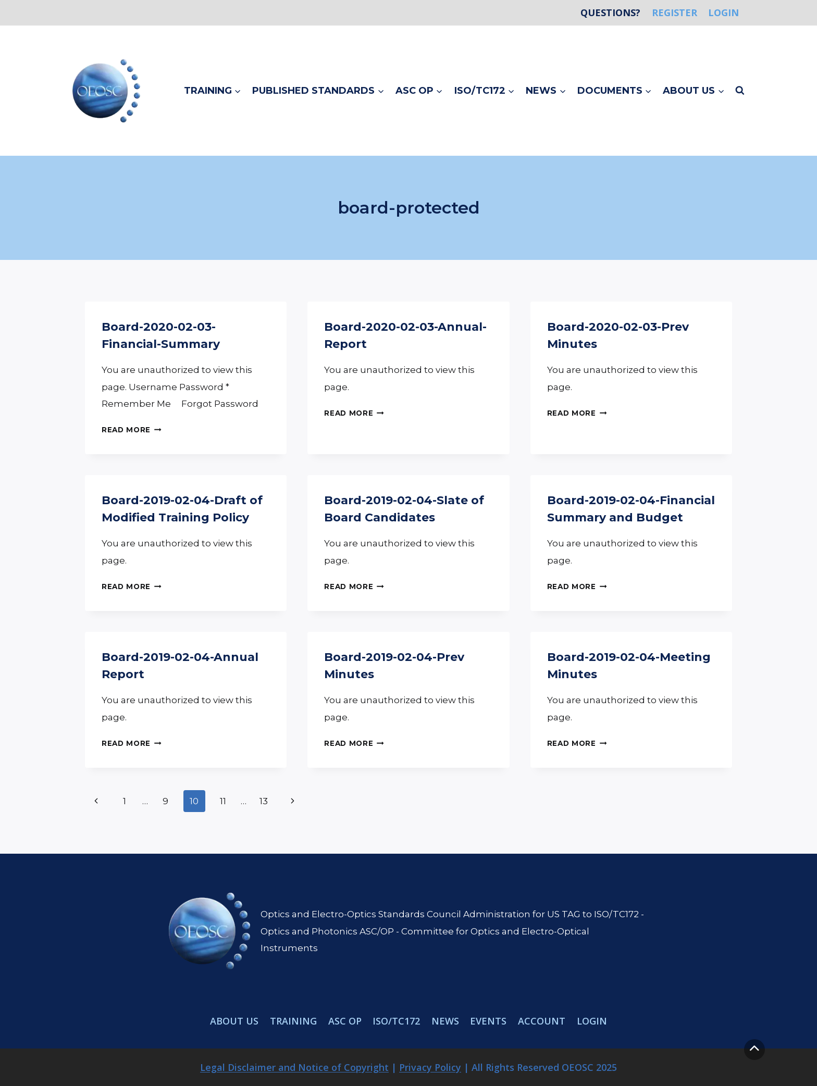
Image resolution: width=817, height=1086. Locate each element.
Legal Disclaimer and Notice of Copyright (294, 1067)
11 (223, 801)
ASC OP (345, 1021)
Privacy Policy (430, 1067)
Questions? (610, 12)
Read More (132, 430)
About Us (234, 1021)
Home (564, 12)
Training (293, 1021)
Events (488, 1021)
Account (541, 1021)
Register (674, 12)
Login (723, 12)
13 (263, 801)
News (445, 1021)
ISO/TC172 (396, 1021)
